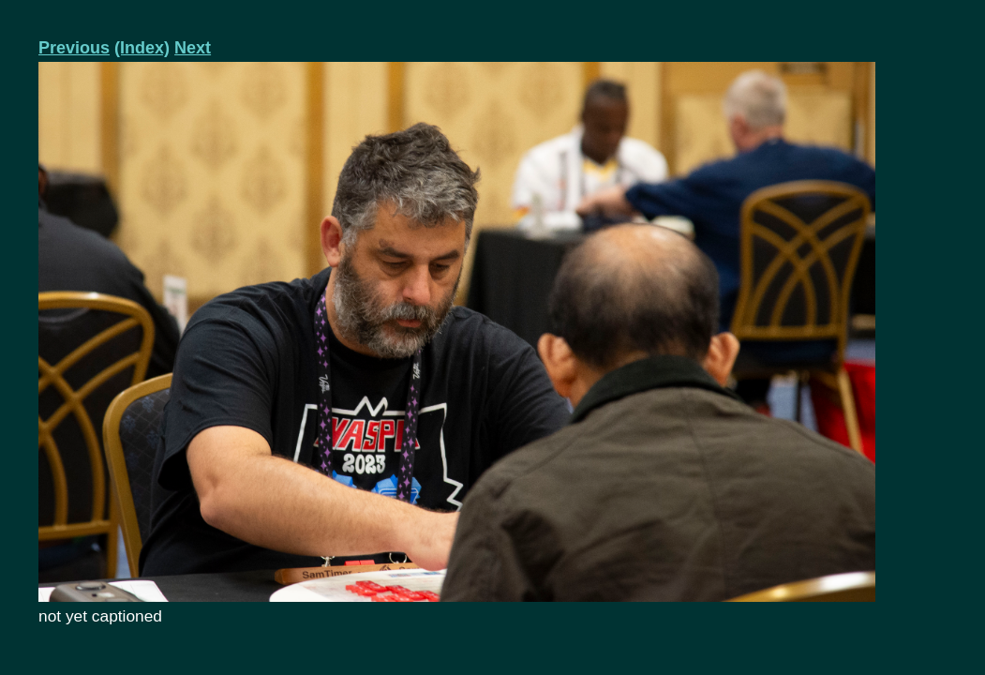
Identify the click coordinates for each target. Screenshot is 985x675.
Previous (74, 47)
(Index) (142, 47)
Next (192, 47)
